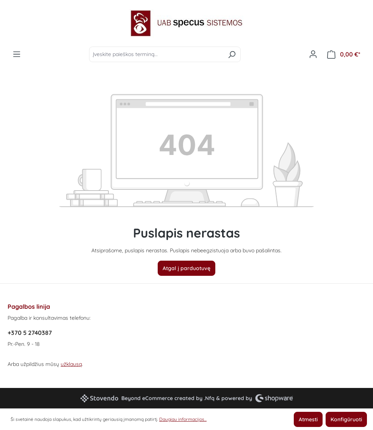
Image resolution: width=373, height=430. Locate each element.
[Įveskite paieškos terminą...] (156, 54)
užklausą (71, 364)
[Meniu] (17, 54)
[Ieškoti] (232, 54)
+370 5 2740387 (30, 332)
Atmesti (308, 419)
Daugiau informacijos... (183, 419)
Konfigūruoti (346, 419)
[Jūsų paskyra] (313, 54)
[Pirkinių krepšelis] (343, 54)
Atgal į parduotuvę (186, 268)
